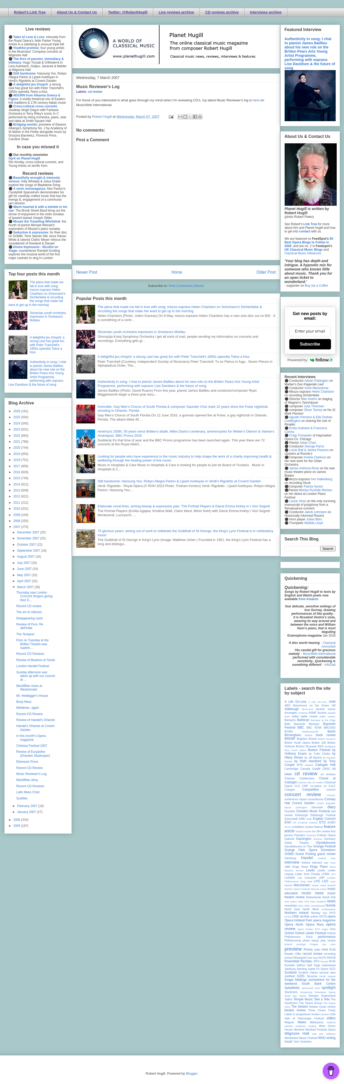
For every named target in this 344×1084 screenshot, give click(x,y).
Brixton (300, 746)
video (331, 1018)
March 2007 (25, 587)
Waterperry (316, 1022)
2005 (17, 826)
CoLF (332, 785)
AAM (332, 702)
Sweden (314, 995)
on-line (304, 916)
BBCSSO (330, 727)
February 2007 (27, 806)
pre (324, 944)
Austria (322, 712)
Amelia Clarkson (315, 457)
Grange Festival (324, 846)
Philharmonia (293, 940)
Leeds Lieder (326, 870)
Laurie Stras (297, 501)
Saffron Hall (304, 965)
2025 (17, 417)
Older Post (266, 272)
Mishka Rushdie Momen (315, 490)
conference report (296, 799)
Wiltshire (331, 1033)
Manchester (302, 885)
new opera (291, 901)
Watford (331, 1022)
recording (329, 953)
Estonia (313, 822)
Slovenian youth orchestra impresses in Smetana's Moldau (142, 332)
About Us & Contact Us (77, 12)
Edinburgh (301, 815)
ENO (288, 822)
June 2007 (24, 569)
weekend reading (306, 1026)
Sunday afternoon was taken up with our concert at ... (35, 676)
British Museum (326, 738)
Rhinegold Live (302, 957)
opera (332, 916)
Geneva (317, 838)
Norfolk (331, 905)
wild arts (317, 1033)
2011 (17, 502)
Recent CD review (28, 606)
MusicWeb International (319, 654)
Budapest (330, 746)
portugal (301, 944)
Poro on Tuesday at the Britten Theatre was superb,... (32, 644)
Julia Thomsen (314, 406)
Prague (314, 944)
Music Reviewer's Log (98, 86)
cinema (302, 782)
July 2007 (24, 563)
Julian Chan (307, 443)
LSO (325, 881)
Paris (309, 936)
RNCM (331, 957)
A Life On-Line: (317, 701)
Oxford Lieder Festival (310, 933)
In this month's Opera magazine (31, 737)
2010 (17, 508)
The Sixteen (299, 1006)
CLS (297, 785)
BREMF (290, 739)
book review (325, 735)
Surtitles (21, 798)
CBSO (326, 768)
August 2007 (26, 556)
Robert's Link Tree (30, 12)
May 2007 (24, 575)
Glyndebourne (325, 843)
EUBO (332, 822)
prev (333, 944)
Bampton (290, 720)
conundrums (315, 799)
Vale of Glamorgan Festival (304, 1018)
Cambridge (291, 768)
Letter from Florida (307, 874)
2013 (17, 490)
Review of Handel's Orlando (35, 720)
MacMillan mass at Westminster (29, 687)
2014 (17, 484)
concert (330, 789)
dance (288, 807)
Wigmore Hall (297, 1033)
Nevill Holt (328, 897)
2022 (17, 436)
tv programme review (306, 1014)
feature (318, 826)
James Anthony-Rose (304, 468)
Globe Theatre (297, 842)
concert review (303, 794)
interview (292, 862)
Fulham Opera (326, 835)
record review (312, 954)
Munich (332, 885)
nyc (325, 912)
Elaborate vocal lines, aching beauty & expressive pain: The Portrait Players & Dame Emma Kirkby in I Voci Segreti (184, 506)
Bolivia (308, 735)
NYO (332, 912)
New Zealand (318, 901)
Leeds (310, 870)
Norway (316, 912)
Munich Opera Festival (297, 889)
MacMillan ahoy (27, 780)
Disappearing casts (29, 618)
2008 (17, 521)
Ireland (306, 862)
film (314, 831)
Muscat (315, 889)
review (289, 957)
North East (292, 909)
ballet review (309, 716)
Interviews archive (266, 12)
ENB (309, 818)
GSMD (289, 854)
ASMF (312, 712)
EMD (302, 818)
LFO (333, 874)
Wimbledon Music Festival (301, 1037)
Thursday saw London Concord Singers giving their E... (34, 596)
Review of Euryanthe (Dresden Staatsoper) (33, 753)
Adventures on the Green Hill (314, 705)
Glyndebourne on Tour (298, 846)
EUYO (288, 827)
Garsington (303, 839)
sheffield (290, 976)
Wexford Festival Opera (320, 1029)
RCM (332, 949)
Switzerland (328, 995)
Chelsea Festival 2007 (31, 746)
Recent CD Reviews (30, 654)
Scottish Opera (308, 972)
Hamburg (290, 858)
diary (331, 807)
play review (328, 940)
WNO (322, 1038)
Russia (324, 961)
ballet (295, 716)
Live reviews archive (176, 12)
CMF (305, 785)
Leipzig (289, 874)
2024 (17, 423)
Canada (305, 768)
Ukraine (324, 1014)
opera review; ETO (308, 929)
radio (317, 949)
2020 (17, 447)
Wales (302, 1022)
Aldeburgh (292, 709)
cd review (95, 92)
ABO (288, 705)
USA (332, 1014)
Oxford (289, 933)
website (289, 1026)
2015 (17, 478)
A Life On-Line (296, 702)
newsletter (291, 905)
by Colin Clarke (319, 753)
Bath (287, 723)
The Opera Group (310, 1003)
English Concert (324, 819)
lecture (300, 870)
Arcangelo (291, 712)
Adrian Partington (316, 381)
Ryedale (290, 965)
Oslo (332, 929)
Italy (326, 862)
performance (326, 937)
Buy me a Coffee (316, 285)
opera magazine (324, 920)
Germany (329, 838)
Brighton (302, 738)
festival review (303, 831)
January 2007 (27, 812)
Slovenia (312, 976)
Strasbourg (306, 992)
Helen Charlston (323, 391)
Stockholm (291, 992)
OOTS (323, 916)
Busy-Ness (23, 702)
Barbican (303, 720)
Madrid (288, 885)
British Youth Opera (297, 742)
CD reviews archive (222, 12)
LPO (317, 881)
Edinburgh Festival (322, 815)
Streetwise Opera (325, 992)
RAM (325, 949)
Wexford (299, 1029)
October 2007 (27, 544)
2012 (17, 496)
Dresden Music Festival (313, 811)
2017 (17, 466)
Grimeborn (328, 850)
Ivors (333, 862)
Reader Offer (293, 953)
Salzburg (290, 968)
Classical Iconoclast (328, 644)
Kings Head (300, 866)
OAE (295, 916)
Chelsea (290, 778)
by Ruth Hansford (307, 761)
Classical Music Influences (303, 253)
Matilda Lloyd (313, 523)
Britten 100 (319, 742)
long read (306, 881)
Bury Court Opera (295, 750)
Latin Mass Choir (28, 792)
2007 (17, 527)
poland (288, 944)
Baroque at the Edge (323, 720)
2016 (17, 472)
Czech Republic (326, 803)
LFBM (325, 874)
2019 (17, 454)
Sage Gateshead (324, 965)
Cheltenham (307, 778)
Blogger (191, 1073)
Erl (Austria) (300, 822)
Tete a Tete (321, 999)
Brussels (311, 746)
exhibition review (302, 826)
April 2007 (24, 581)
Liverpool (310, 877)
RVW (332, 961)
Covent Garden (303, 803)
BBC (301, 727)
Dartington (301, 807)
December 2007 (28, 532)
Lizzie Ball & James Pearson (309, 450)
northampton (329, 909)
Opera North (294, 924)
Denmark (317, 807)
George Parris (314, 446)
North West (311, 909)
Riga (315, 957)
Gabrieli (289, 838)
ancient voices (326, 709)
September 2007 (29, 550)
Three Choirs (317, 1010)
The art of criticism (29, 612)
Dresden (290, 811)
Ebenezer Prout (27, 761)
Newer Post (86, 272)
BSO (321, 746)
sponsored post (311, 988)
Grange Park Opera (301, 850)
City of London (315, 782)
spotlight (329, 988)
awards (332, 712)
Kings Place (319, 867)
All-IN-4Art (307, 709)
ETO (322, 822)
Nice (300, 905)
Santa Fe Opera (318, 968)
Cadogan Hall (325, 765)
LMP (321, 877)
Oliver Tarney (313, 410)
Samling (302, 968)
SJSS (301, 976)
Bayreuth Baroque (307, 723)
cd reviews (328, 774)
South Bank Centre (318, 984)
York (296, 1041)
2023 (17, 429)
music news (313, 893)
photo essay (311, 940)
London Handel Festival (32, 666)
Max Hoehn (309, 399)
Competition (310, 789)
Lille (300, 877)
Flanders (299, 835)
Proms (308, 949)
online (314, 916)
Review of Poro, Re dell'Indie (29, 626)
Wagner (289, 1022)
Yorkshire (305, 1041)
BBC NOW (314, 727)
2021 (17, 442)
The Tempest (25, 634)
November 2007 (28, 538)
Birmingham (293, 735)
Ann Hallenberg (321, 479)
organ (325, 929)
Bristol (312, 738)
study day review (295, 995)
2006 (17, 820)
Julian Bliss (314, 519)
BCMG (289, 731)
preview (293, 949)
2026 (17, 411)
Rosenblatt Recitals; (299, 961)
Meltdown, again (27, 708)
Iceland (322, 858)
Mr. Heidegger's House (32, 696)
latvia (332, 866)
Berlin (332, 731)
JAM (287, 866)
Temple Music (303, 999)
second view (327, 972)
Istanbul (317, 862)
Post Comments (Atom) (186, 286)
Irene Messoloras (317, 388)
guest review (326, 854)
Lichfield (290, 877)
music (323, 889)
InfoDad (329, 665)
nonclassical (317, 905)
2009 (17, 515)
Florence (311, 835)
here (256, 100)
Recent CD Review (29, 714)
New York (303, 901)
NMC (307, 905)
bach (287, 716)
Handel (307, 858)
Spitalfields (292, 988)
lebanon (289, 870)
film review (323, 831)
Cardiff (316, 768)
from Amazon (308, 599)
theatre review (295, 1010)
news (331, 901)
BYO (300, 764)
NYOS (288, 916)
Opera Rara (315, 924)
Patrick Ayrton (313, 486)
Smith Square (327, 976)
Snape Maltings (296, 980)
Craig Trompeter (300, 435)
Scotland (291, 972)
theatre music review (322, 1006)
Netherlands (313, 897)
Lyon (332, 881)
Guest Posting (305, 854)
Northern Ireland (297, 913)
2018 (17, 460)
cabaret (309, 764)
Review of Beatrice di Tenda (35, 660)
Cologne (290, 789)
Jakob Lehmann (316, 512)
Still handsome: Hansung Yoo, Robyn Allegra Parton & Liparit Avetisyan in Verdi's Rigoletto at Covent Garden (179, 481)
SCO (332, 968)
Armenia (303, 712)
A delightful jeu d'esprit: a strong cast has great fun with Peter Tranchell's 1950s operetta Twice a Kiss (174, 357)
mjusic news (319, 885)
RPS (316, 961)
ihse (333, 858)
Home (176, 272)
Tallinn (289, 999)
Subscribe (310, 344)
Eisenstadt (291, 818)
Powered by (310, 360)
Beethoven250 (310, 731)
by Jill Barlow (313, 757)
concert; (331, 795)
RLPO (322, 957)
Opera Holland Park (298, 920)
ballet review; (328, 716)
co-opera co (318, 785)
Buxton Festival (319, 750)
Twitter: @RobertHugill (127, 12)
